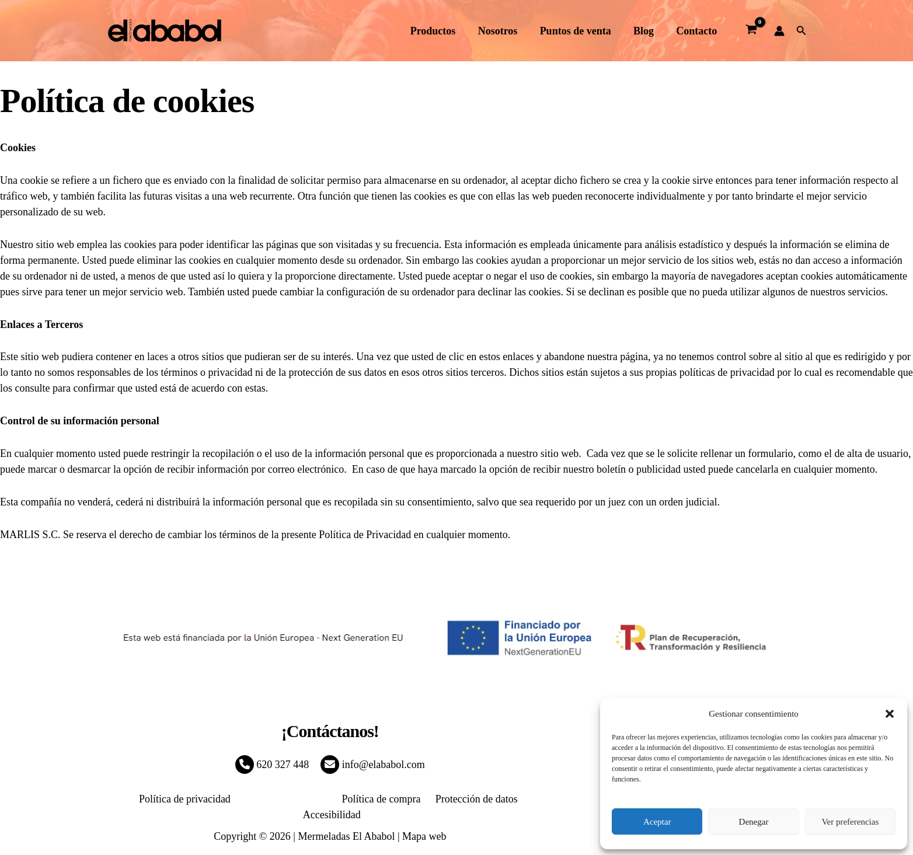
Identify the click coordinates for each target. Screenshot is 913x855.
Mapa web (424, 820)
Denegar (754, 821)
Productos (439, 31)
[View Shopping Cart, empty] (751, 31)
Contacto (697, 31)
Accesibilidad (518, 799)
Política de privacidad (158, 799)
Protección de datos (437, 799)
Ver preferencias (850, 821)
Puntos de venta (578, 31)
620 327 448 (272, 764)
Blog (645, 31)
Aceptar (657, 821)
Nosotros (502, 31)
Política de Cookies (256, 799)
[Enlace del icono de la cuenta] (779, 31)
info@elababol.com (372, 764)
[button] (889, 714)
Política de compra (346, 799)
